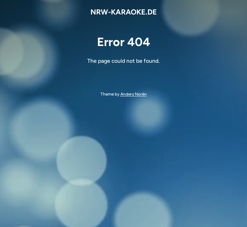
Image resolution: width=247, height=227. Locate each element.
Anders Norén (133, 93)
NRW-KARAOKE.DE (123, 12)
